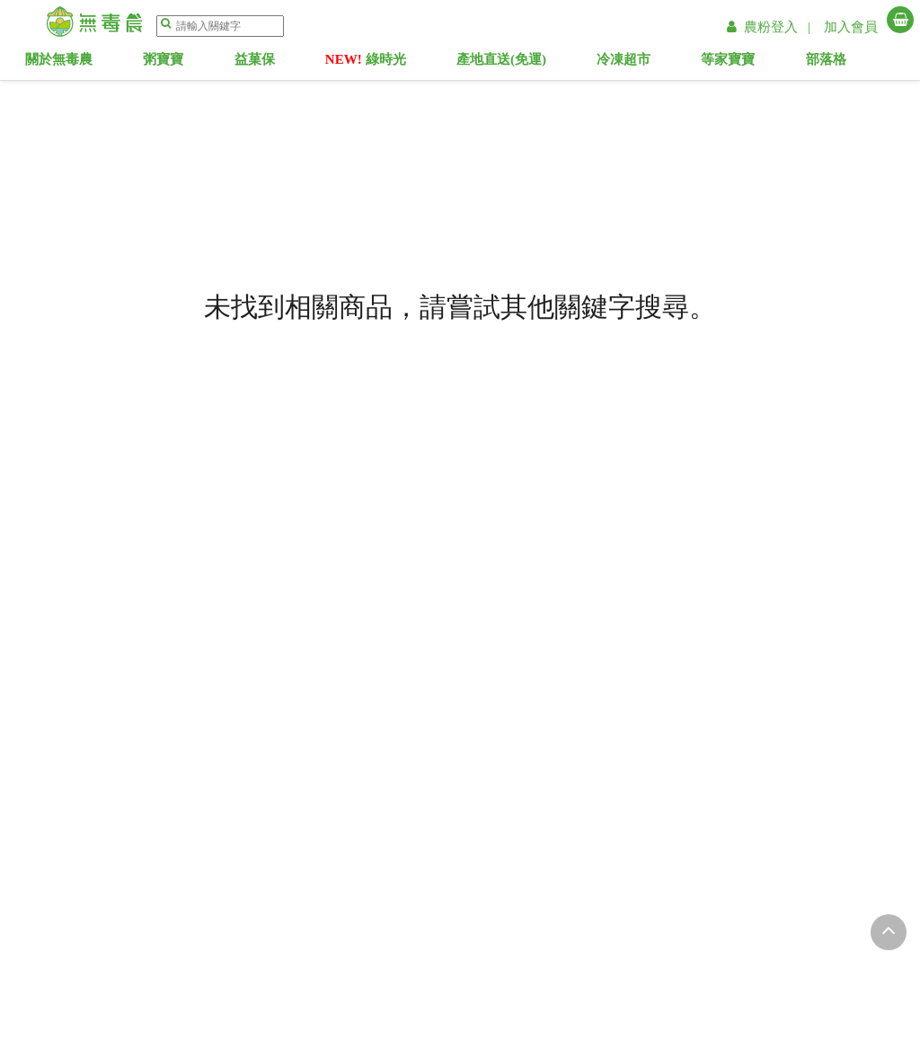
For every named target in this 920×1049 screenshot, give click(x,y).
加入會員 (851, 27)
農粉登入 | (771, 27)
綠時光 (390, 63)
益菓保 (279, 63)
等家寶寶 (752, 63)
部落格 (850, 63)
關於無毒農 (83, 63)
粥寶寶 (187, 63)
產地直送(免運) (526, 63)
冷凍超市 (648, 63)
